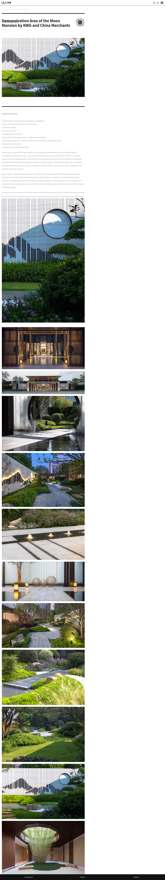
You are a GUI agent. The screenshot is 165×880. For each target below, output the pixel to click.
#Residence (6, 29)
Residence (25, 9)
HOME (10, 9)
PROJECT (17, 9)
